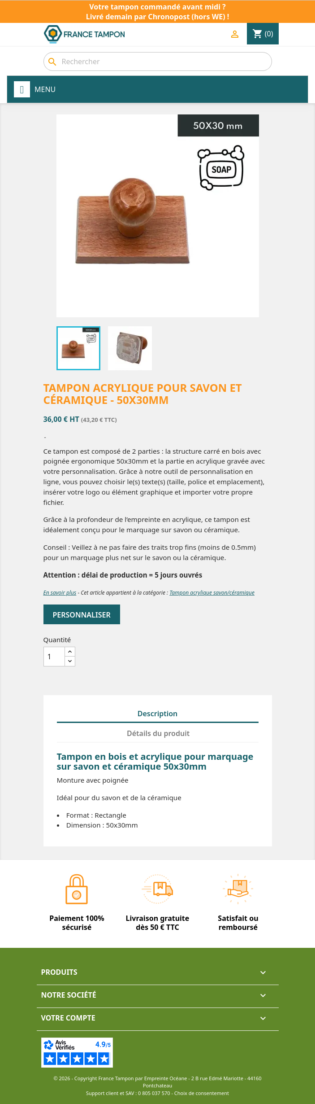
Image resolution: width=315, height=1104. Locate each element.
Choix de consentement (201, 1093)
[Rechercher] (157, 61)
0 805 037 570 (154, 1093)
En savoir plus (60, 592)
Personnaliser (82, 615)
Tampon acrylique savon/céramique (212, 592)
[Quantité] (54, 656)
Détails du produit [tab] (158, 733)
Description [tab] (158, 713)
